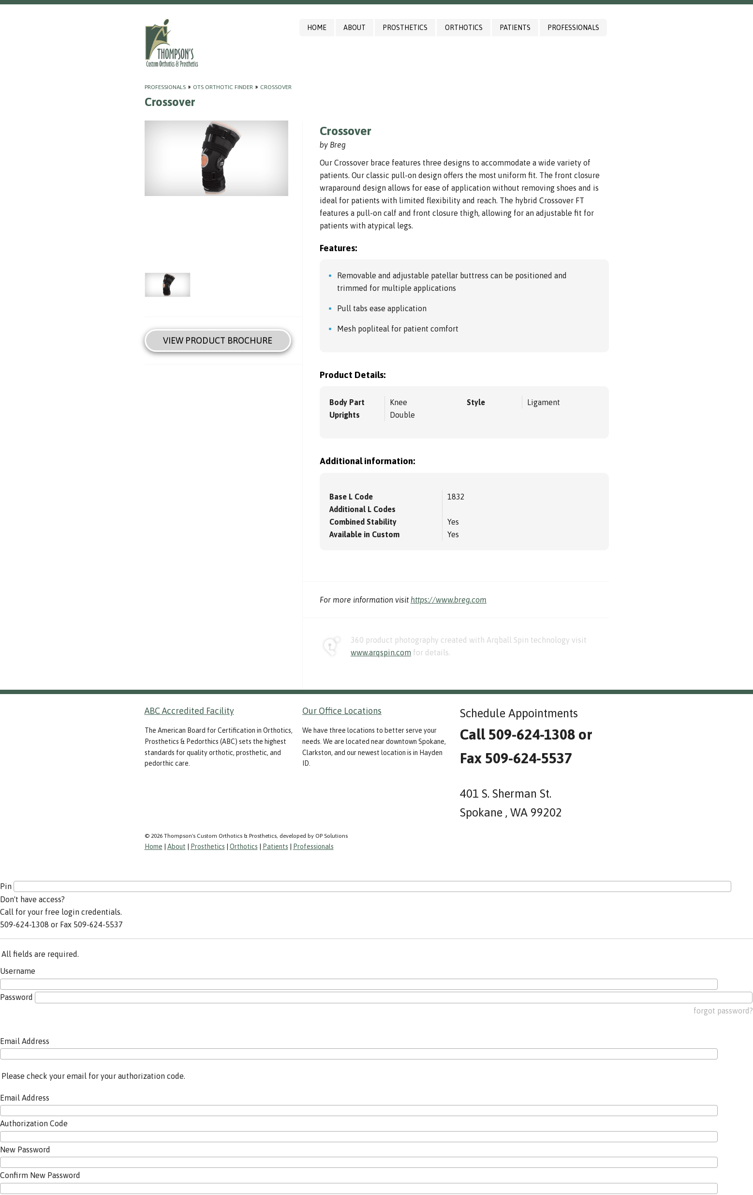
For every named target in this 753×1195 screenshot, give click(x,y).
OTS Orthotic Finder (223, 87)
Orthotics (464, 27)
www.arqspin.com (381, 652)
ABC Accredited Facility (189, 711)
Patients (515, 27)
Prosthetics (405, 27)
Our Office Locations (342, 711)
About (354, 27)
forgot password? (723, 1010)
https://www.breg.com (449, 599)
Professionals (573, 27)
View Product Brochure (217, 340)
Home (316, 27)
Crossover (276, 87)
